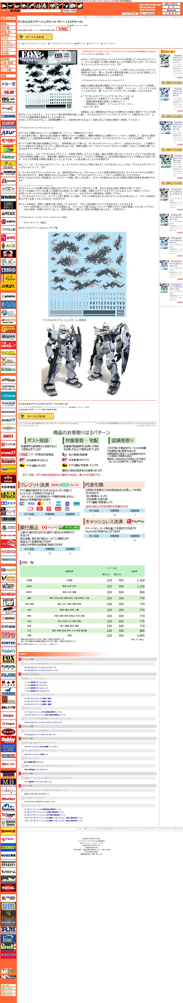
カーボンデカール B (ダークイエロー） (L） (39, 802)
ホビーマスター (8, 764)
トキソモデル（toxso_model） (8, 527)
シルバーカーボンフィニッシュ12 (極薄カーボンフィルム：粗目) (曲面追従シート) (53, 821)
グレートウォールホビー (8, 337)
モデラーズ (8, 847)
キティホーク (8, 313)
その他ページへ (8, 53)
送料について (8, 991)
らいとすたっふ (8, 922)
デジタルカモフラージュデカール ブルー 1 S (40, 667)
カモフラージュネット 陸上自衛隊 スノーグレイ (41, 747)
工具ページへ (8, 62)
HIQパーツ (28, 678)
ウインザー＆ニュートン (8, 189)
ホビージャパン (8, 740)
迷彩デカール (81, 43)
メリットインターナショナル (8, 839)
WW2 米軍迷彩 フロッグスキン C (36, 770)
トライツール (36, 708)
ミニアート (8, 799)
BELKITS (8, 707)
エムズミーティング (8, 977)
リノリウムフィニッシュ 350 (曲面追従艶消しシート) (43, 712)
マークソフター (71, 194)
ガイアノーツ (8, 296)
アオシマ (8, 116)
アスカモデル (8, 140)
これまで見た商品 (130, 13)
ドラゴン (8, 552)
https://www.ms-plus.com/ (91, 845)
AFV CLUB (28, 743)
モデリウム (28, 758)
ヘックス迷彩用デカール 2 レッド (36, 688)
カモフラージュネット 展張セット (36, 754)
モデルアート (8, 855)
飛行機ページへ (8, 27)
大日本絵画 (8, 487)
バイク (31, 6)
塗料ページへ (8, 59)
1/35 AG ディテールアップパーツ (44, 751)
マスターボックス (8, 783)
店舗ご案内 (8, 985)
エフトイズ (8, 262)
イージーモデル (8, 165)
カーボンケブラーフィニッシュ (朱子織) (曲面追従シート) (44, 815)
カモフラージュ (94, 43)
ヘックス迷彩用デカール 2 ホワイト (37, 691)
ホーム (79, 829)
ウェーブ (8, 197)
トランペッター (8, 560)
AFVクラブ (8, 229)
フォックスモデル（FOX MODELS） (8, 659)
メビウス (8, 831)
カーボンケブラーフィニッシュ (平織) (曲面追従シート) (43, 812)
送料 (171, 7)
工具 (59, 6)
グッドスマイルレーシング (33, 790)
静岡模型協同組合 (8, 412)
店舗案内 (171, 13)
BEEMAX (8, 618)
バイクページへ (8, 38)
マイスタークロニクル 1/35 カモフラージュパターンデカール (51, 766)
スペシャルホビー (8, 460)
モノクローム (8, 872)
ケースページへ (8, 70)
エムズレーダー (8, 971)
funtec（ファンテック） (8, 643)
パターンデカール (109, 43)
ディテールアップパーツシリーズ (41, 695)
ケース (73, 6)
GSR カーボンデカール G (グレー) (36, 794)
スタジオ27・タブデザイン (8, 452)
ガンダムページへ (8, 42)
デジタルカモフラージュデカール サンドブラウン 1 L (43, 722)
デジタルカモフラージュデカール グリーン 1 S (40, 670)
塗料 (52, 6)
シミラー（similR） (8, 420)
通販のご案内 (8, 988)
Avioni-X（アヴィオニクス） (8, 108)
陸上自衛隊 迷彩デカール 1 (33, 762)
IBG (8, 100)
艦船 (18, 6)
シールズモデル (8, 404)
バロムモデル (8, 586)
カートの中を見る (147, 13)
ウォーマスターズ (8, 205)
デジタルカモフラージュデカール (54, 25)
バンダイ (8, 594)
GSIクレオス (8, 396)
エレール (8, 278)
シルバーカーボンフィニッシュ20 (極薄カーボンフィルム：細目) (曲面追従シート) (53, 818)
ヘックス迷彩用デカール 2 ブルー (36, 682)
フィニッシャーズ (8, 651)
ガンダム (45, 6)
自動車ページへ (8, 35)
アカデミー (8, 124)
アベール (8, 149)
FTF (8, 254)
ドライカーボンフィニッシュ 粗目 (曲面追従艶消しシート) (44, 715)
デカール (36, 758)
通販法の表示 (8, 994)
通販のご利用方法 (171, 4)
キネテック (8, 321)
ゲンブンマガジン (8, 353)
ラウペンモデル (8, 930)
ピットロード (8, 627)
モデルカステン (8, 863)
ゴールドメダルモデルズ (8, 361)
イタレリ (8, 181)
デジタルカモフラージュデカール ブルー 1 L (40, 734)
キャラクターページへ (8, 46)
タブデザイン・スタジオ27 (8, 495)
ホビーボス (8, 756)
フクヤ (8, 667)
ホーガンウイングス (8, 724)
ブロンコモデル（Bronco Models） (8, 691)
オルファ (8, 286)
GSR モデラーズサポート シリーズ (56, 790)
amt (8, 238)
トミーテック (8, 535)
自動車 (24, 6)
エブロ (8, 270)
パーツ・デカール (39, 678)
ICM (8, 92)
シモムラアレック (8, 428)
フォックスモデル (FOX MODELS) (31, 407)
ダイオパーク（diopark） (8, 479)
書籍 (80, 6)
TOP (10, 10)
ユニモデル (8, 898)
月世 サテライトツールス (8, 345)
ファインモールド (8, 635)
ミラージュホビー (8, 815)
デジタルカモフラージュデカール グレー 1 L (176, 217)
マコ (8, 774)
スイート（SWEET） (8, 436)
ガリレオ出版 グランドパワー (8, 329)
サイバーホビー (8, 380)
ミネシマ (8, 807)
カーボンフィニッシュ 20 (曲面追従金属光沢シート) (42, 809)
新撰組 (26, 766)
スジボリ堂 (8, 444)
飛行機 (11, 6)
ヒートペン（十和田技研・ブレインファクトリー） (8, 610)
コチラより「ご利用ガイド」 (49, 644)
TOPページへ (8, 18)
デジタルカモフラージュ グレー (35, 43)
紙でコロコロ (8, 304)
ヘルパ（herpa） (8, 716)
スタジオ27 (28, 798)
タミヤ (26, 695)
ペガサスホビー (8, 699)
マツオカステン (8, 791)
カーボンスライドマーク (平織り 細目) (37, 698)
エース (8, 246)
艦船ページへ (8, 31)
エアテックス (8, 213)
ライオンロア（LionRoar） (8, 914)
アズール (8, 132)
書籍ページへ (8, 76)
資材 (85, 829)
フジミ (8, 675)
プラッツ (8, 683)
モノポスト (8, 880)
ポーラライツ (8, 732)
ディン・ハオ (8, 511)
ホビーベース (8, 748)
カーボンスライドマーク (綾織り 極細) (37, 704)
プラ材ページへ (8, 66)
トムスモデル (8, 544)
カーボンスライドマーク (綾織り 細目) (37, 701)
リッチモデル (8, 938)
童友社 (8, 519)
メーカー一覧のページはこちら (8, 84)
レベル (8, 947)
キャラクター (38, 6)
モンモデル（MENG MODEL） (8, 888)
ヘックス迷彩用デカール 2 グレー (36, 685)
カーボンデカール (39, 798)
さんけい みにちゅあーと (8, 388)
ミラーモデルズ (8, 823)
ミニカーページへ (8, 49)
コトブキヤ (8, 369)
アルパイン (8, 157)
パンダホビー (8, 602)
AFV (8, 24)
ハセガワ (27, 708)
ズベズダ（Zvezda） (8, 469)
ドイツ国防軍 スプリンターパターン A (37, 782)
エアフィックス (8, 221)
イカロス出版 (8, 173)
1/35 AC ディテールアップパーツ (44, 743)
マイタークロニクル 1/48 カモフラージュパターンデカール (50, 778)
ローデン (8, 955)
